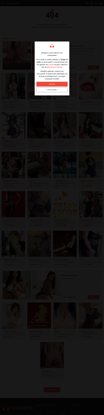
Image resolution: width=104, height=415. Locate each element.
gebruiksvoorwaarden (54, 67)
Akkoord (52, 84)
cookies (51, 64)
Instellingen (52, 90)
